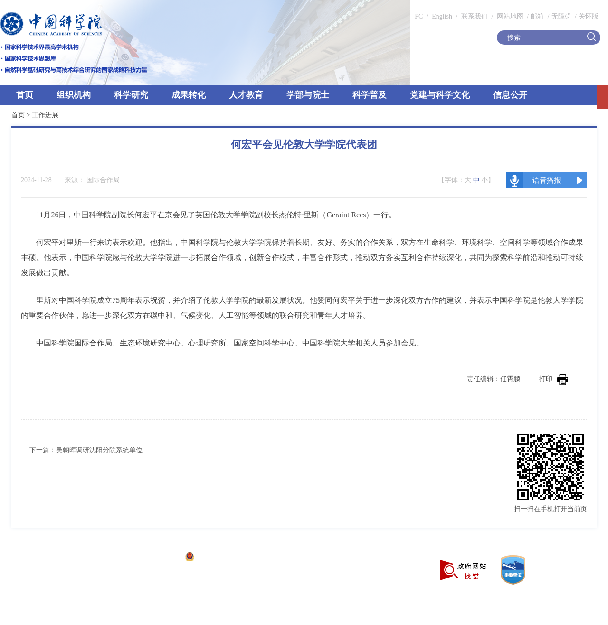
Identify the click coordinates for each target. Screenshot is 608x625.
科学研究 (131, 95)
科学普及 (369, 95)
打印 (553, 378)
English (442, 16)
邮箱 (537, 16)
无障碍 (561, 16)
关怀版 (588, 16)
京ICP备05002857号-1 (147, 557)
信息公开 (510, 95)
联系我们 (474, 16)
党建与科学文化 (440, 95)
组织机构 (74, 95)
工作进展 (45, 115)
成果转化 (188, 95)
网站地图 (509, 16)
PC (419, 16)
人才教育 (246, 95)
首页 (24, 95)
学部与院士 (307, 95)
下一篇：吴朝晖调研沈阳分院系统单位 (85, 450)
